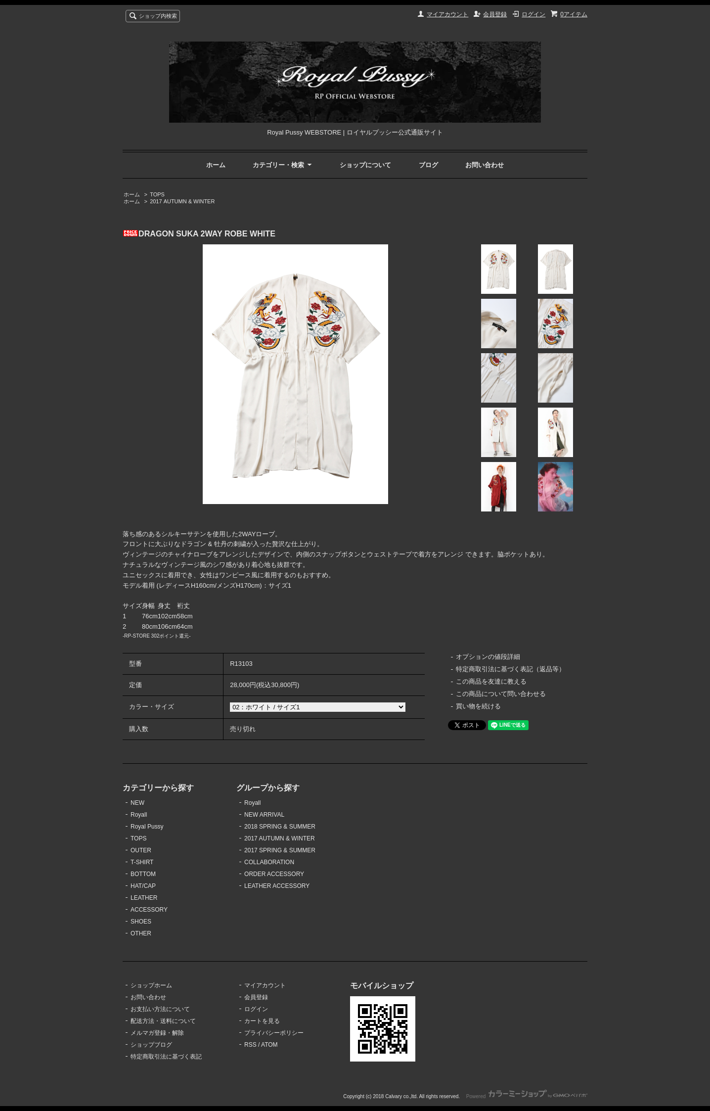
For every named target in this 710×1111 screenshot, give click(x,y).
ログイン (533, 14)
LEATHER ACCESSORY (277, 885)
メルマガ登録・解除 (157, 1032)
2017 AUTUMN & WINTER (182, 201)
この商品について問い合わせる (501, 693)
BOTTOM (143, 874)
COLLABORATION (269, 862)
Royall (139, 814)
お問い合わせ (484, 165)
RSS (250, 1044)
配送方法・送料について (163, 1021)
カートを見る (262, 1021)
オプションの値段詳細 (488, 656)
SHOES (141, 921)
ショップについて (365, 165)
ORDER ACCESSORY (274, 874)
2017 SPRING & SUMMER (279, 850)
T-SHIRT (142, 862)
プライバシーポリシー (274, 1032)
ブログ (428, 165)
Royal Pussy (147, 826)
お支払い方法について (160, 1009)
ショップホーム (151, 985)
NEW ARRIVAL (264, 814)
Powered (526, 1096)
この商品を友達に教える (491, 681)
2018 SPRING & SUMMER (279, 826)
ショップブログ (151, 1044)
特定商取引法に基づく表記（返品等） (510, 669)
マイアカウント (447, 14)
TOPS (157, 194)
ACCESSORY (149, 909)
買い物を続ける (478, 706)
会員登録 (495, 14)
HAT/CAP (143, 885)
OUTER (141, 850)
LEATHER (144, 897)
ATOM (269, 1044)
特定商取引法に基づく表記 (166, 1056)
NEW (137, 802)
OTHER (141, 933)
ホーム (215, 165)
